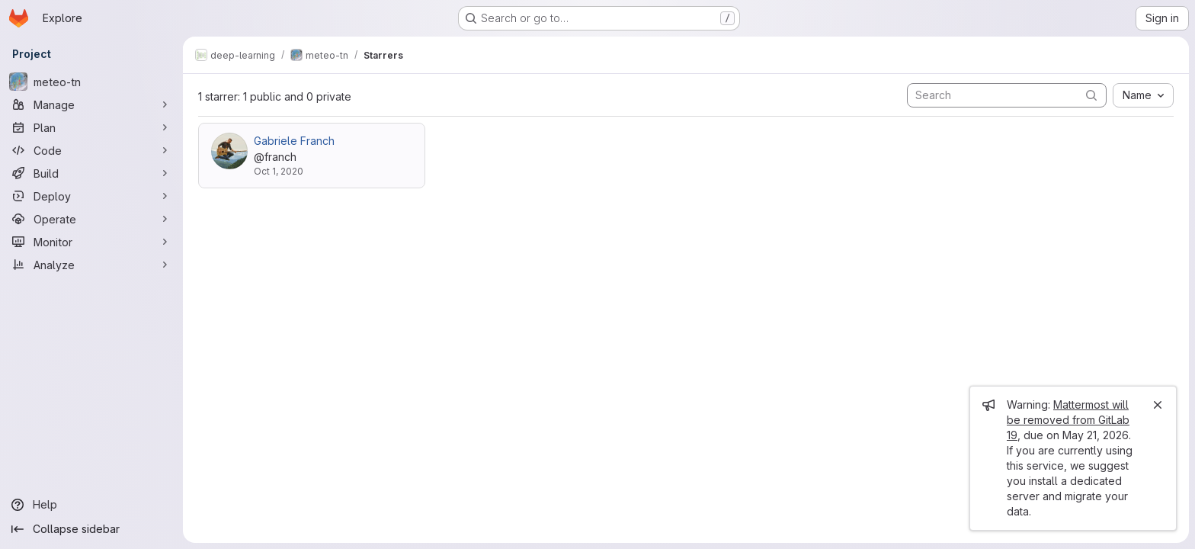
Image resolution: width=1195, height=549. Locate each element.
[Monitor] (91, 241)
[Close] (1158, 405)
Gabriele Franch (294, 140)
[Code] (91, 150)
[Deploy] (91, 196)
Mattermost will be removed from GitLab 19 (1068, 419)
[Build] (91, 173)
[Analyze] (91, 264)
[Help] (91, 504)
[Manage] (91, 104)
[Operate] (91, 219)
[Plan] (91, 127)
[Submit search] (1091, 95)
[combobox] (1143, 95)
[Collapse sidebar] (91, 529)
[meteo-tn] (91, 81)
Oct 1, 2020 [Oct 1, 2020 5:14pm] (278, 171)
